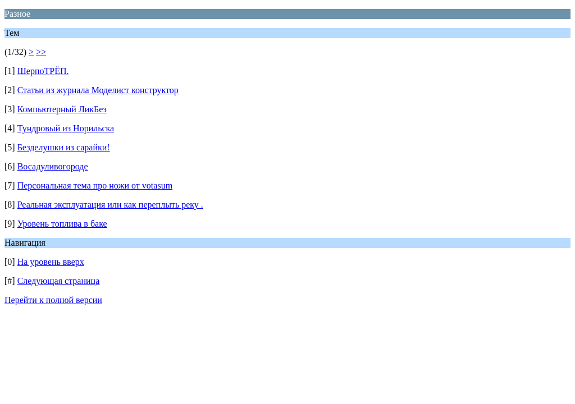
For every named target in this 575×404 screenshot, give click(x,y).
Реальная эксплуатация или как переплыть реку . (110, 204)
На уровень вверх (50, 262)
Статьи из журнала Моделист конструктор (98, 90)
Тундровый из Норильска (66, 128)
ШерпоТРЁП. (43, 71)
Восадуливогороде (52, 166)
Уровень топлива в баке (62, 223)
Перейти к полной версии (53, 300)
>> (41, 52)
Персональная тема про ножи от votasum (94, 185)
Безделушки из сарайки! (63, 147)
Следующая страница (58, 281)
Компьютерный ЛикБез (62, 109)
